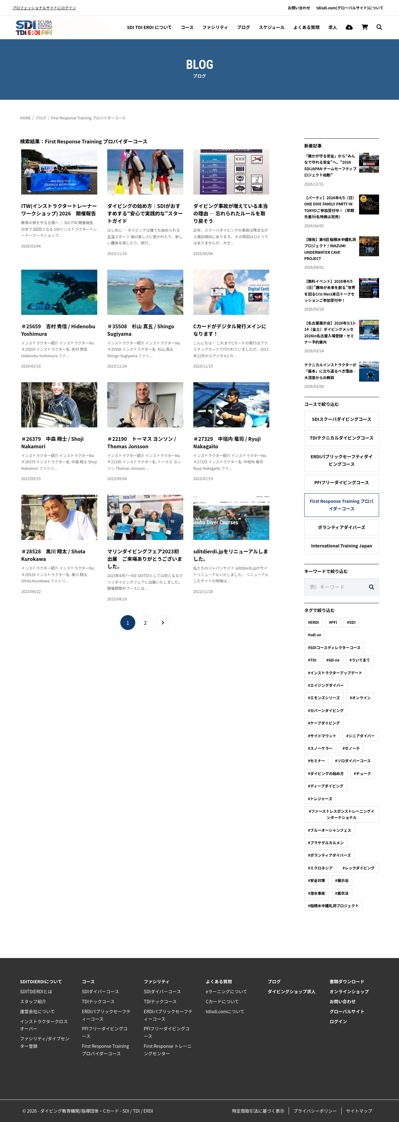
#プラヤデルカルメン (326, 842)
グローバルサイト (346, 1011)
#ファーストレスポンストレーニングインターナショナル (341, 814)
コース (187, 27)
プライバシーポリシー (315, 1111)
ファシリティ (215, 27)
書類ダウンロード (346, 981)
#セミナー (316, 760)
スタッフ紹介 (33, 1001)
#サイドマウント (322, 735)
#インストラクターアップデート (335, 672)
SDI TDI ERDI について (149, 27)
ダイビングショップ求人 (292, 991)
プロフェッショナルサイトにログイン (44, 7)
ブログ (243, 27)
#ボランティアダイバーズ (329, 855)
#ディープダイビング (326, 785)
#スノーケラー (320, 748)
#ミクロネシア (320, 867)
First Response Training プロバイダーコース (88, 117)
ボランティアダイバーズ (341, 527)
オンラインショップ (349, 991)
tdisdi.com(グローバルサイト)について (349, 7)
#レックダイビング (359, 867)
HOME (25, 117)
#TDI (312, 659)
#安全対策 (316, 880)
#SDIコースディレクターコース (334, 647)
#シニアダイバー (360, 735)
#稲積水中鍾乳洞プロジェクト (333, 905)
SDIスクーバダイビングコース (342, 419)
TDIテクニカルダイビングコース (342, 438)
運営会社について (37, 1011)
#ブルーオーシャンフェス (329, 830)
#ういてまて (359, 659)
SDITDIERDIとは (36, 991)
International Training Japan (341, 545)
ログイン (338, 1021)
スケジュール (272, 27)
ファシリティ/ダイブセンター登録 (45, 1042)
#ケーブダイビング (324, 722)
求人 (332, 27)
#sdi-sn (314, 634)
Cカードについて (222, 1001)
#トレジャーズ (320, 798)
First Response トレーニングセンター (168, 1050)
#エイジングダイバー (326, 685)
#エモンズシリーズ (324, 697)
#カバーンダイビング (326, 710)
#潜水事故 (316, 893)
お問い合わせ (299, 7)
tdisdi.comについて (225, 1011)
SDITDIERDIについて (41, 981)
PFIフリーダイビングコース (341, 482)
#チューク (362, 773)
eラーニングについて (226, 991)
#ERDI (313, 622)
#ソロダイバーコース (353, 760)
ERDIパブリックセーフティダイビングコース (341, 460)
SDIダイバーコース (100, 991)
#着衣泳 (342, 893)
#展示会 (342, 880)
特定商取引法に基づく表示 (258, 1111)
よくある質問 (306, 27)
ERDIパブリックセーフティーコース (106, 1015)
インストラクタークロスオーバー (44, 1025)
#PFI (333, 622)
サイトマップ (359, 1111)
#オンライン (360, 697)
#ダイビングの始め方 (326, 773)
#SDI (351, 622)
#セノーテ (351, 748)
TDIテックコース (98, 1001)
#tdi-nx (332, 659)
